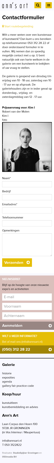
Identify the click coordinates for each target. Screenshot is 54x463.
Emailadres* (9, 204)
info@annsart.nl (12, 440)
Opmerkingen (10, 230)
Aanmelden (27, 325)
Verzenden (17, 262)
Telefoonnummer (12, 217)
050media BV (9, 456)
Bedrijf (6, 191)
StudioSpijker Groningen (26, 453)
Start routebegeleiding (17, 26)
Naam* (6, 178)
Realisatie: (7, 453)
